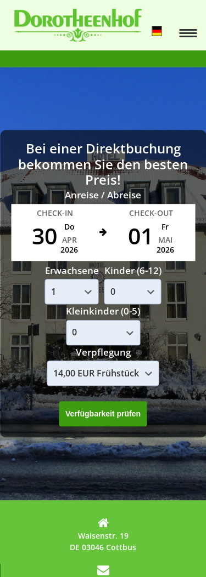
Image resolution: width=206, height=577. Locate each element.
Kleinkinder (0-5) (103, 311)
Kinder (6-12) (133, 270)
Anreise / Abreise (103, 195)
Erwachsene (72, 270)
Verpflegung (103, 352)
